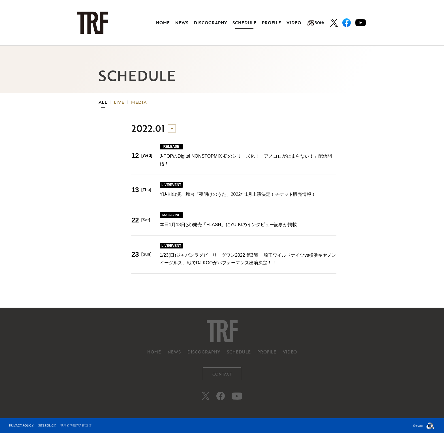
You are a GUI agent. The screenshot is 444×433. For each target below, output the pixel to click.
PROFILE (271, 23)
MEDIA (139, 102)
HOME (163, 23)
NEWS (181, 23)
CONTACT (222, 374)
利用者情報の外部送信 (75, 425)
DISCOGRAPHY (210, 23)
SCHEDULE (244, 23)
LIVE (119, 102)
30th (315, 23)
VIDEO (294, 23)
